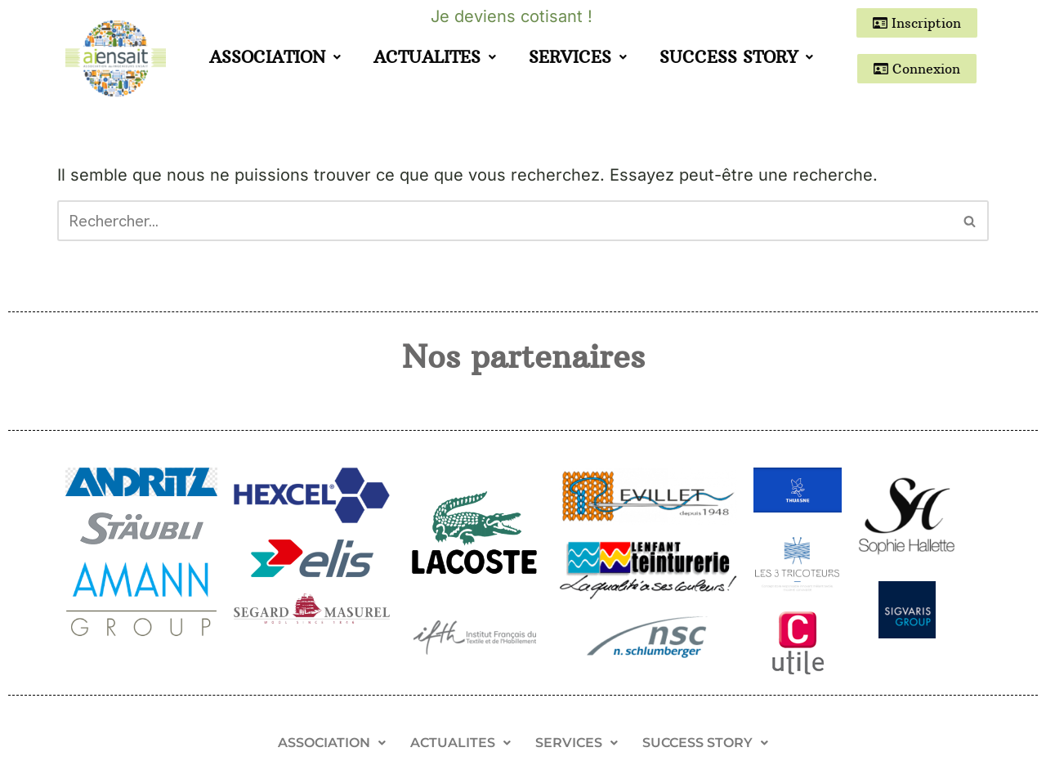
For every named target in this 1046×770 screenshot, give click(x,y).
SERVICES (578, 57)
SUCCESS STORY (736, 57)
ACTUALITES (434, 57)
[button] (275, 57)
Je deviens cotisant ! (511, 16)
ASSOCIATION (275, 57)
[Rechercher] (504, 220)
